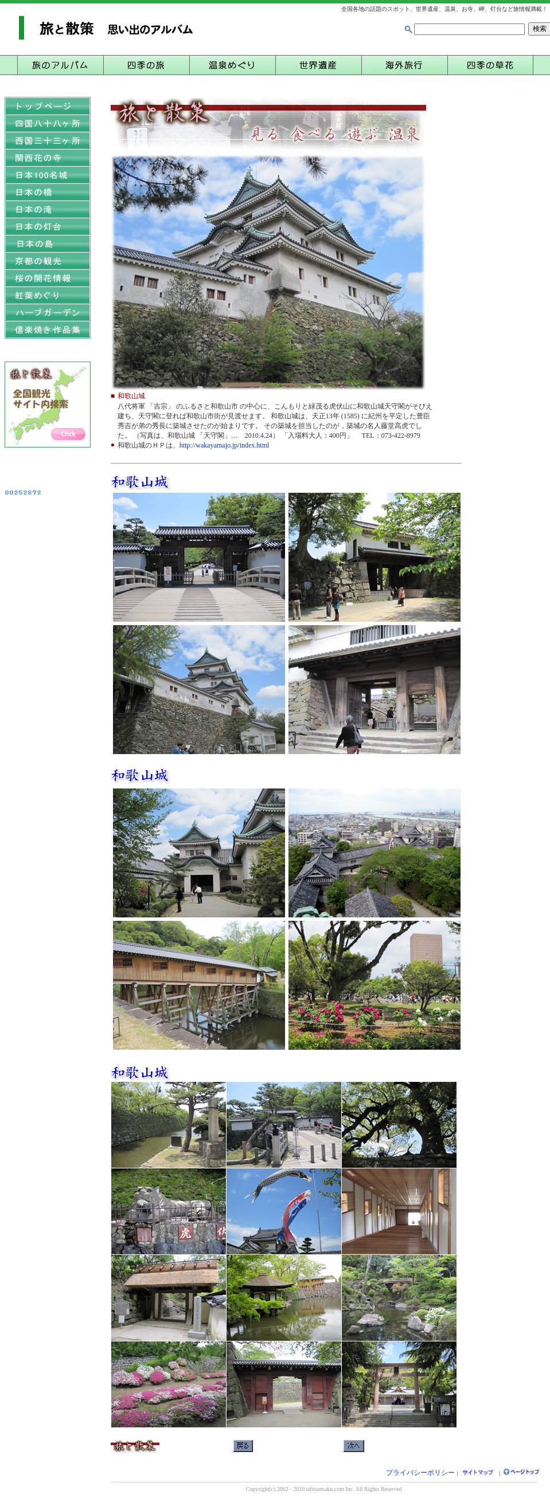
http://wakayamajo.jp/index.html (225, 445)
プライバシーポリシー (420, 1473)
